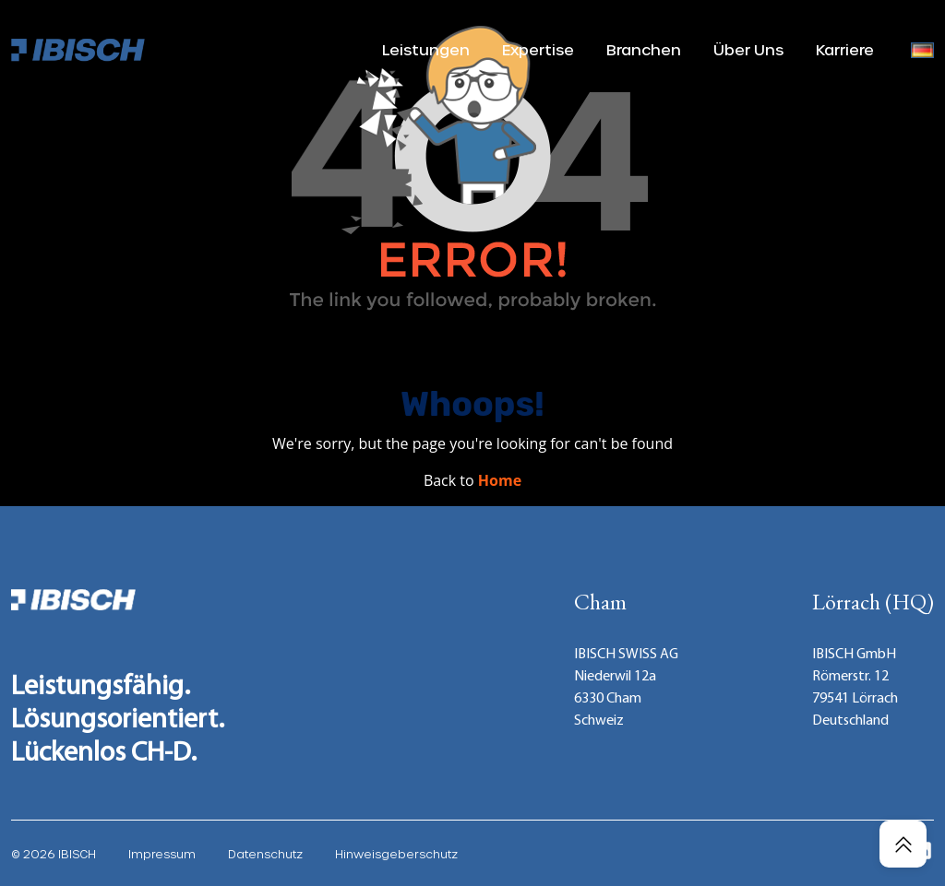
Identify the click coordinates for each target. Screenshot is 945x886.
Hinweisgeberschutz (396, 853)
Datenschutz (265, 853)
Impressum (162, 853)
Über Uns (748, 49)
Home (499, 480)
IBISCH (77, 853)
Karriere (845, 49)
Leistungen (426, 49)
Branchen (643, 49)
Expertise (538, 49)
